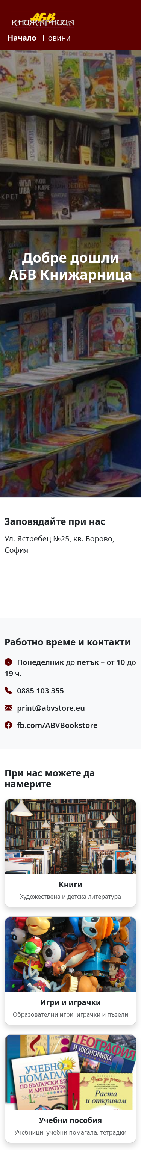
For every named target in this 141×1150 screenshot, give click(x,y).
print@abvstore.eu (51, 708)
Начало (22, 38)
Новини (56, 38)
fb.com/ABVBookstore (57, 725)
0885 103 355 (40, 691)
